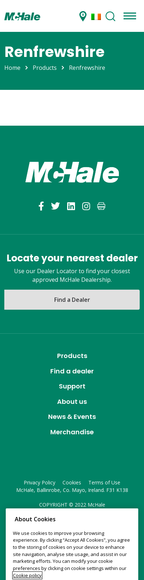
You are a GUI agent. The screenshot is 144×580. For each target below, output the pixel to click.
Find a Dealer (72, 300)
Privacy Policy (39, 482)
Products (45, 68)
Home (12, 68)
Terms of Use (104, 482)
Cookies (71, 482)
